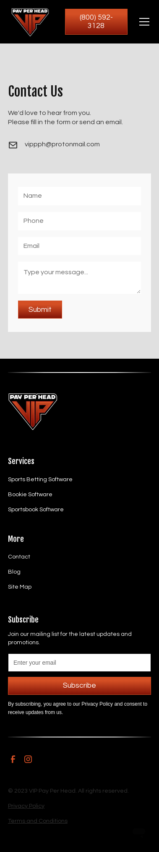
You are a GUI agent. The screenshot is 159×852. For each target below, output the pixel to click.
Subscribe (79, 685)
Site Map (19, 587)
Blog (14, 572)
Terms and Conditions (38, 821)
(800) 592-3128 (96, 22)
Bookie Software (30, 494)
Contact (19, 557)
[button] (142, 22)
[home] (30, 21)
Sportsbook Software (36, 510)
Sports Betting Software (40, 479)
